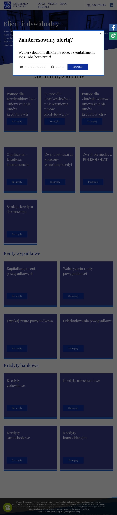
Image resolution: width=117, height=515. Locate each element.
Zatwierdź (78, 66)
